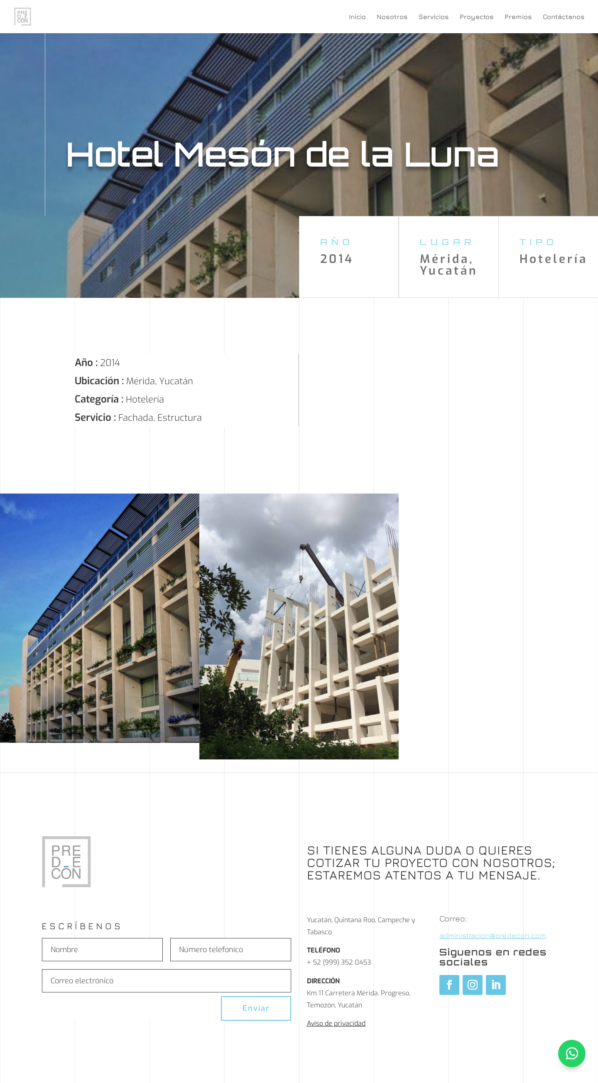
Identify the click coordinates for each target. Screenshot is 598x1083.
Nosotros (392, 17)
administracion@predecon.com (492, 935)
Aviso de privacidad (336, 1023)
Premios (518, 17)
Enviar (256, 1008)
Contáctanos (564, 17)
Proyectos (477, 17)
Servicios (434, 17)
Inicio (357, 17)
